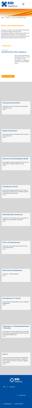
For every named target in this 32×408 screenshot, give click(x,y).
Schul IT (5, 354)
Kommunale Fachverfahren (11, 103)
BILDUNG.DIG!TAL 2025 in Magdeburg (14, 52)
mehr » (16, 63)
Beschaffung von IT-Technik (12, 298)
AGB (4, 386)
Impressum (12, 386)
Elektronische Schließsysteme (12, 270)
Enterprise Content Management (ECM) (15, 158)
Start (2, 17)
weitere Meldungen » (8, 76)
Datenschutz (22, 395)
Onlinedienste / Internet (10, 186)
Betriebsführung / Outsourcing (12, 214)
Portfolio (8, 17)
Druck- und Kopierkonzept (19, 17)
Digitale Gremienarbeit (10, 131)
